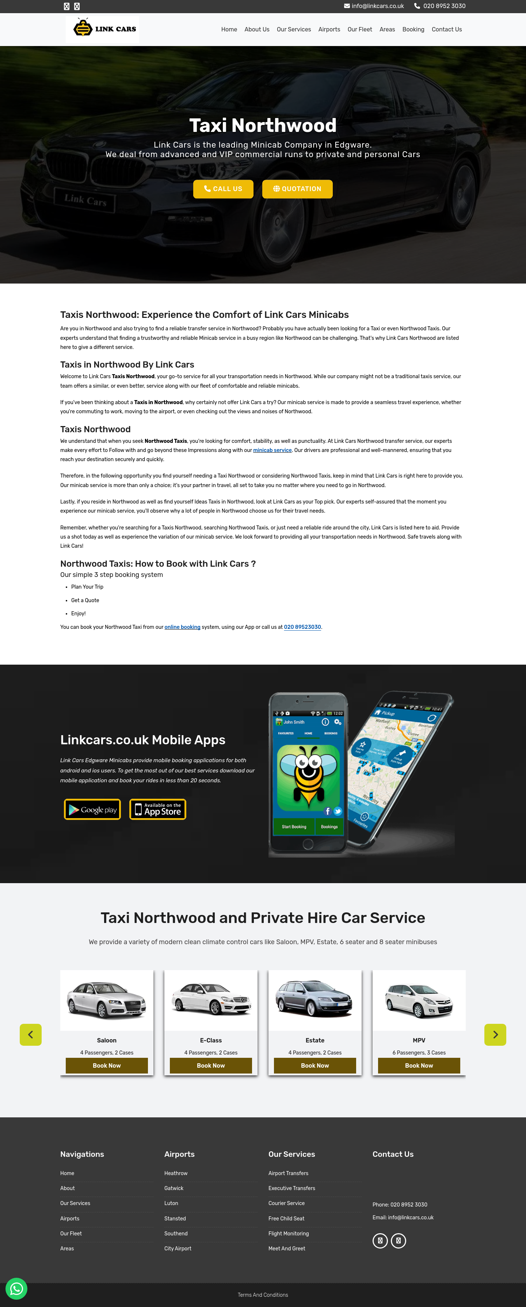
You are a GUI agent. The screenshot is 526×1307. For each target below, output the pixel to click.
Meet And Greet (286, 1249)
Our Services (294, 29)
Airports (329, 29)
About (67, 1188)
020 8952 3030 (439, 6)
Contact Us (447, 29)
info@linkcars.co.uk (373, 6)
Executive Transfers (291, 1188)
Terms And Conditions (263, 1295)
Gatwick (173, 1188)
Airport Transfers (288, 1173)
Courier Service (286, 1203)
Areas (387, 29)
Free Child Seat (286, 1219)
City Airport (177, 1249)
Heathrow (176, 1173)
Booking (413, 29)
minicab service (272, 450)
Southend (176, 1234)
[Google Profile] (77, 6)
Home (229, 29)
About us (257, 29)
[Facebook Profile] (66, 6)
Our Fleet (360, 29)
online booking (183, 627)
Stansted (175, 1219)
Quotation (297, 189)
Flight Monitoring (288, 1234)
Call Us (223, 189)
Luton (171, 1203)
